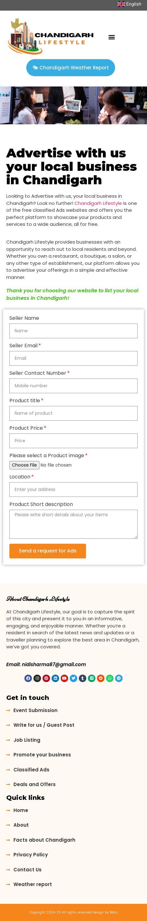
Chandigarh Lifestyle (98, 203)
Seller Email (23, 346)
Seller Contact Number (37, 374)
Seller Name (24, 319)
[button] (112, 37)
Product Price (26, 429)
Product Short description (41, 505)
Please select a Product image (46, 456)
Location (19, 477)
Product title (24, 401)
